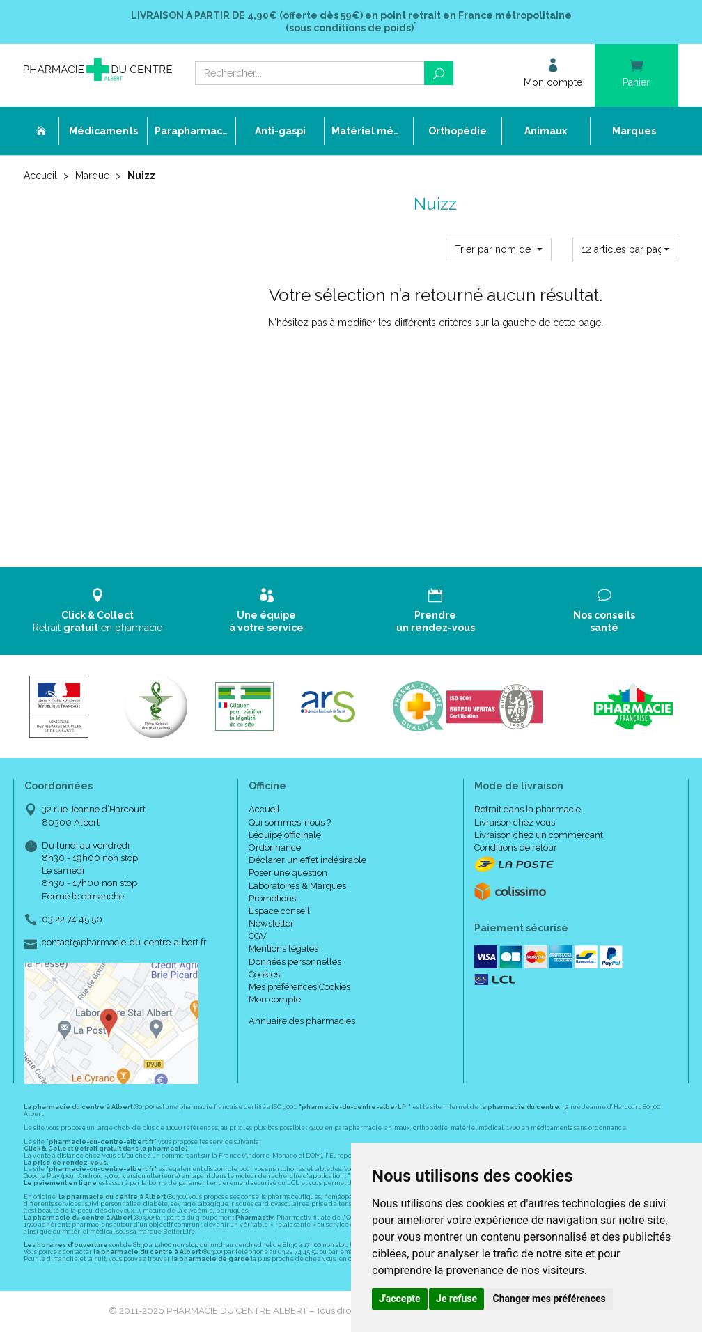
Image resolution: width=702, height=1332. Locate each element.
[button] (499, 249)
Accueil (40, 175)
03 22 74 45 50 (72, 919)
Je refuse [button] (456, 1298)
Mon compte (275, 999)
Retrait (98, 610)
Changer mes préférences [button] (549, 1298)
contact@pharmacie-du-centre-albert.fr (124, 942)
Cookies (264, 974)
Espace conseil (279, 911)
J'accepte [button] (400, 1298)
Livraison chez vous (514, 822)
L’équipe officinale (285, 835)
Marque (92, 175)
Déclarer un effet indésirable (307, 860)
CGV (258, 936)
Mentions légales (283, 948)
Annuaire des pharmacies (302, 1021)
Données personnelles (295, 962)
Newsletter (271, 923)
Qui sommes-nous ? (290, 822)
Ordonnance (275, 847)
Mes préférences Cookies (299, 987)
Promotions (272, 898)
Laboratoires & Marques (297, 886)
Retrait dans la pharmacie (527, 809)
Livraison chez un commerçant (538, 835)
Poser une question (288, 872)
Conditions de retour (515, 847)
